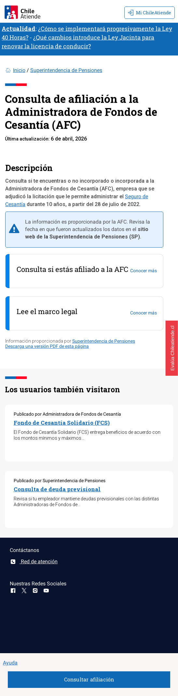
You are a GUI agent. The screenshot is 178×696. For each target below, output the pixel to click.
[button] (172, 348)
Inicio (19, 70)
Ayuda (10, 663)
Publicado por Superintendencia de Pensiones (59, 480)
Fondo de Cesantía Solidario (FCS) (62, 422)
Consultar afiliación (89, 679)
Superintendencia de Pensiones (66, 70)
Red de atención (34, 561)
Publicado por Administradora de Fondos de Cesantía (67, 414)
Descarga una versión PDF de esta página (47, 346)
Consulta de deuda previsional (57, 489)
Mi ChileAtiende (149, 12)
